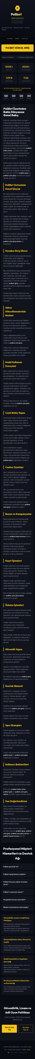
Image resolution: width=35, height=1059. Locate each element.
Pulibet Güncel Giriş (17, 48)
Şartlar (29, 1049)
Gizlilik (24, 1049)
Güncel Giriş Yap (9, 1028)
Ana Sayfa (10, 38)
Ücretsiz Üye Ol (26, 1029)
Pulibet (17, 38)
